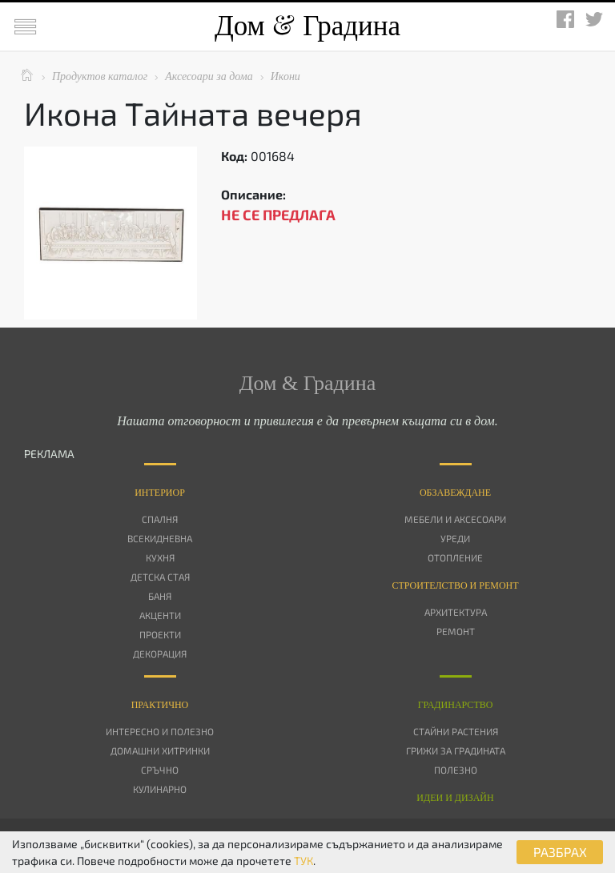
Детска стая (160, 576)
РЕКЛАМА (49, 454)
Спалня (160, 519)
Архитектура (455, 612)
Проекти (160, 634)
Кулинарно (160, 789)
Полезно (455, 769)
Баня (159, 595)
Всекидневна (159, 538)
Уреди (455, 538)
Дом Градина (307, 26)
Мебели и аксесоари (455, 519)
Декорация (160, 653)
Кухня (160, 557)
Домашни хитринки (160, 750)
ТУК (303, 860)
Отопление (455, 557)
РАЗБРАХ (560, 851)
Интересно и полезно (160, 731)
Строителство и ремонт (455, 585)
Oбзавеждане (455, 492)
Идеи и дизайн (454, 797)
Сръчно (160, 769)
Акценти (160, 615)
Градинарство (455, 704)
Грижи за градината (455, 750)
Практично (160, 704)
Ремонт (455, 631)
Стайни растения (455, 731)
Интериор (160, 492)
